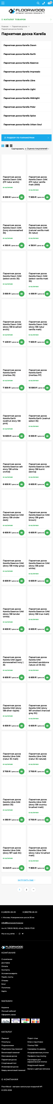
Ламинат (5, 1038)
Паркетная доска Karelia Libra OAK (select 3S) (12, 802)
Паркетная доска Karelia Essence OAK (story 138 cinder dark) (13, 516)
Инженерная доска (9, 1067)
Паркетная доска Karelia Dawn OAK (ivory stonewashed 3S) (13, 229)
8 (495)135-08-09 (8, 912)
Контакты (5, 970)
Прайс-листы (7, 977)
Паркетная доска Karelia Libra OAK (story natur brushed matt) (39, 852)
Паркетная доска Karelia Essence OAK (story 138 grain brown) (39, 516)
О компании (6, 959)
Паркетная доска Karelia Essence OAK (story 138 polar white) (39, 564)
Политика (5, 988)
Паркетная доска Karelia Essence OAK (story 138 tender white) (13, 613)
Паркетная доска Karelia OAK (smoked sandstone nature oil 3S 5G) (39, 661)
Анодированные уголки (38, 1052)
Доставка (5, 963)
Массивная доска (9, 1056)
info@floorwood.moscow (12, 923)
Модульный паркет (36, 1065)
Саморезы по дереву (36, 1049)
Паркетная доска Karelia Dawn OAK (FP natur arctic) (12, 179)
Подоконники (7, 1045)
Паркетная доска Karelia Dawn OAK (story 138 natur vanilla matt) (38, 326)
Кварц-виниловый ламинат (13, 1070)
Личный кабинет (8, 1011)
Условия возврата (9, 973)
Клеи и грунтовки (35, 1042)
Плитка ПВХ (32, 1045)
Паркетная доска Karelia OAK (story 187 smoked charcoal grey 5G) (39, 709)
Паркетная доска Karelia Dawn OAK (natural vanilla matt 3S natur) (39, 229)
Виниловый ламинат (10, 1052)
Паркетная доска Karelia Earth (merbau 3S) (12, 372)
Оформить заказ (8, 1015)
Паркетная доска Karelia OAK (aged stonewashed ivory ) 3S (13, 661)
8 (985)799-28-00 (30, 912)
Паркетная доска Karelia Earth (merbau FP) (38, 372)
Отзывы (4, 980)
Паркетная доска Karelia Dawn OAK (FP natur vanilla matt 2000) (38, 181)
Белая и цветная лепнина (38, 1069)
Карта (4, 991)
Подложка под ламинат (11, 1049)
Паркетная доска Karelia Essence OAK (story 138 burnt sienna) (39, 468)
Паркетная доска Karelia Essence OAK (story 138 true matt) (39, 611)
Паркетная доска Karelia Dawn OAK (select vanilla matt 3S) (38, 277)
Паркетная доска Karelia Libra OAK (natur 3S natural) (38, 756)
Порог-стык (32, 1038)
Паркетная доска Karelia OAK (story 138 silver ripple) (12, 708)
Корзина (5, 1007)
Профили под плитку (36, 1056)
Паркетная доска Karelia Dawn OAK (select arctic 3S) (12, 276)
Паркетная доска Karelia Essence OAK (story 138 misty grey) (13, 563)
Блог (3, 984)
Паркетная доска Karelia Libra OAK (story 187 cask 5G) (12, 850)
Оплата (4, 966)
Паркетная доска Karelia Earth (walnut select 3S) (39, 418)
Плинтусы (5, 1042)
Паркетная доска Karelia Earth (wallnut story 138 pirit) (12, 420)
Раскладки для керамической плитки (37, 1061)
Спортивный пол (8, 1063)
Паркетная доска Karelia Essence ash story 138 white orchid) (13, 468)
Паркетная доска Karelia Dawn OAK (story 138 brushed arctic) (12, 326)
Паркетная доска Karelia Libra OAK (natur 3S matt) (12, 756)
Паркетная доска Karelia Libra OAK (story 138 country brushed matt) (38, 803)
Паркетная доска (19, 26)
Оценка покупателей (36, 148)
